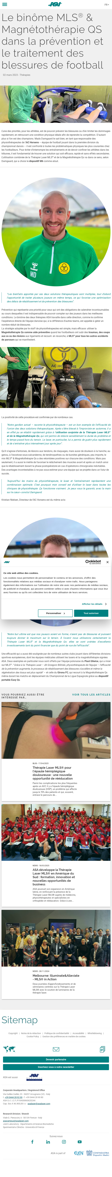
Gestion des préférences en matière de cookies (64, 1036)
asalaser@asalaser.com (39, 1103)
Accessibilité (78, 1033)
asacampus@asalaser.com (16, 1121)
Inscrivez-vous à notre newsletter (56, 1067)
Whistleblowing (95, 1033)
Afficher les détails (92, 604)
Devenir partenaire (56, 1059)
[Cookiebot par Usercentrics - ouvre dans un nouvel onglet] (87, 562)
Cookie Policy (33, 1036)
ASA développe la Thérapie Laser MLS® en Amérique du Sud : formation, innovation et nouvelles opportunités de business (54, 877)
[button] (4, 4)
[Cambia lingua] (106, 5)
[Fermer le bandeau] (107, 562)
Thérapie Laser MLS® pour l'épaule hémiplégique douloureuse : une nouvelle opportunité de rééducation (53, 773)
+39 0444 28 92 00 (13, 1097)
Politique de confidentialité (56, 1033)
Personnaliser (55, 613)
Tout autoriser (91, 613)
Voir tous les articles (91, 694)
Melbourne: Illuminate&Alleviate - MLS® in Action (56, 977)
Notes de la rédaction (31, 1033)
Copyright (13, 1033)
